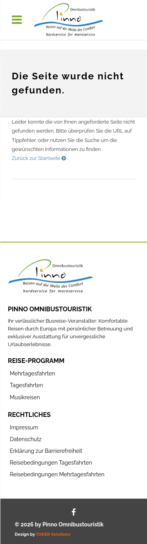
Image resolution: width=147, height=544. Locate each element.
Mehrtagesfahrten (32, 373)
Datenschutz (26, 439)
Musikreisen (25, 397)
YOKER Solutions (53, 534)
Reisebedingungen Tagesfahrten (51, 463)
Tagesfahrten (26, 385)
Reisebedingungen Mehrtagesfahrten (57, 474)
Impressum (24, 427)
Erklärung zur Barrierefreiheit (46, 451)
